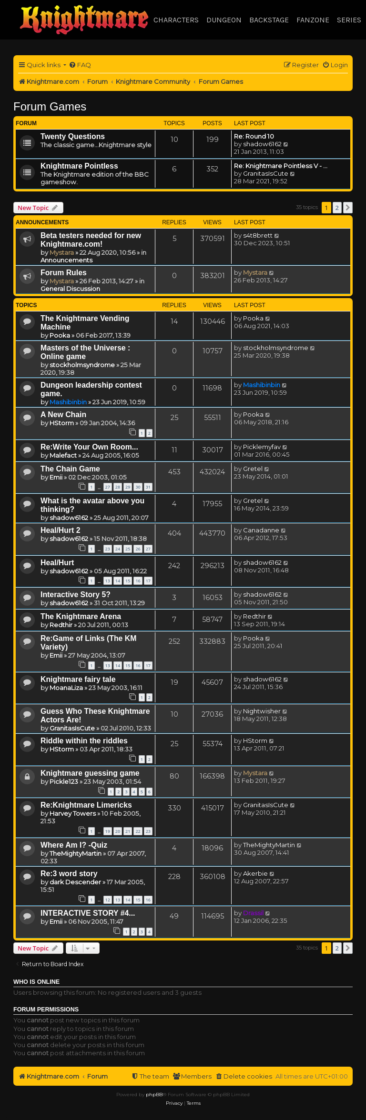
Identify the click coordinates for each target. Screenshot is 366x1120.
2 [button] (337, 207)
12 (107, 900)
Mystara (62, 252)
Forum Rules (64, 273)
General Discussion (70, 288)
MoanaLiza (66, 687)
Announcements (66, 260)
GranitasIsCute (265, 173)
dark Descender (75, 882)
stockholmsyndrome (82, 365)
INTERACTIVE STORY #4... (88, 913)
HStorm (62, 423)
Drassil (253, 913)
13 (107, 581)
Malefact (63, 455)
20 (117, 831)
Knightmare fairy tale (78, 679)
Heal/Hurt (57, 563)
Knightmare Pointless (79, 166)
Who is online (36, 982)
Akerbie (255, 873)
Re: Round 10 (254, 136)
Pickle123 (64, 781)
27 (107, 487)
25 (127, 549)
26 (137, 549)
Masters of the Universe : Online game (85, 352)
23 (107, 549)
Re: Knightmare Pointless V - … (280, 166)
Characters (176, 19)
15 (127, 581)
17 (148, 581)
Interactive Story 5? (76, 594)
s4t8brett (258, 235)
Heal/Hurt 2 (61, 530)
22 (137, 831)
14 (117, 581)
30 (137, 487)
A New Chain (63, 414)
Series (349, 19)
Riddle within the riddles (84, 741)
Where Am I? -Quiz (74, 845)
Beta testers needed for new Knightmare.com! (91, 239)
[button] (348, 207)
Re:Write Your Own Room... (89, 447)
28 (117, 487)
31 (148, 487)
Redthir (61, 625)
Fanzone (312, 19)
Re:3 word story (69, 874)
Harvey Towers (73, 813)
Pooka (60, 335)
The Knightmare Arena (81, 616)
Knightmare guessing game (90, 773)
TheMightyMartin (76, 853)
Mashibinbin (68, 402)
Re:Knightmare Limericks (86, 805)
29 (127, 487)
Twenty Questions (73, 136)
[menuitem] (80, 65)
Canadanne (261, 530)
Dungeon (224, 19)
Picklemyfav (262, 446)
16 (137, 581)
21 (127, 831)
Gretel (253, 468)
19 (107, 831)
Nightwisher (262, 711)
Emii (56, 477)
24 (117, 549)
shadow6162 (262, 144)
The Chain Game (70, 469)
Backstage (269, 19)
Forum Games (49, 106)
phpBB (154, 1094)
